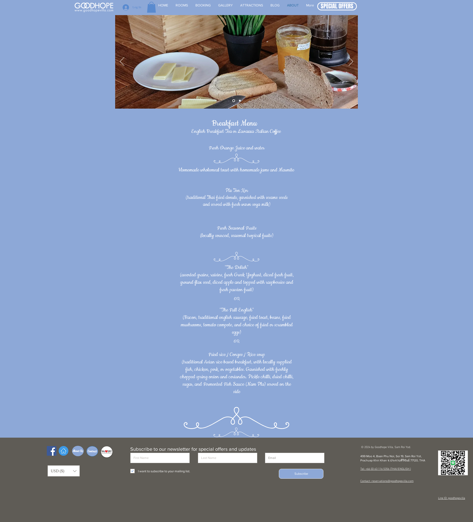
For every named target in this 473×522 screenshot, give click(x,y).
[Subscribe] (301, 474)
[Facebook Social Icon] (51, 451)
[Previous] (122, 62)
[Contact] (92, 451)
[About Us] (78, 451)
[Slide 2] (240, 101)
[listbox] (64, 470)
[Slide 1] (233, 100)
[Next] (351, 62)
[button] (337, 6)
